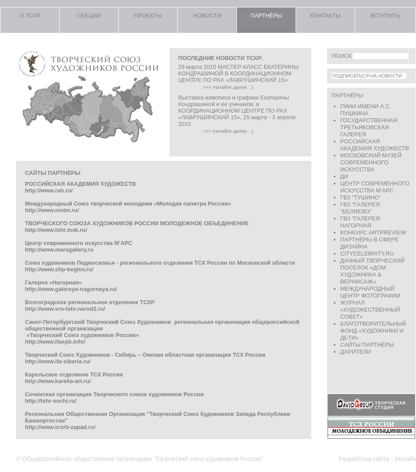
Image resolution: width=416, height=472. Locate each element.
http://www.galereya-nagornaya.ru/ (71, 289)
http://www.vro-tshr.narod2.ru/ (66, 308)
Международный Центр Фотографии (370, 292)
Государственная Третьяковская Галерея (368, 127)
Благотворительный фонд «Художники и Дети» (373, 330)
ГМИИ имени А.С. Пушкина (365, 110)
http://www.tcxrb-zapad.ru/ (61, 427)
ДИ (344, 176)
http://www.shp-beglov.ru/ (59, 269)
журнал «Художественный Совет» (370, 309)
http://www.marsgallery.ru (59, 249)
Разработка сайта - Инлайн (377, 458)
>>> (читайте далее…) (228, 87)
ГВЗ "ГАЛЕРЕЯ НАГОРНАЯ (360, 222)
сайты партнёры (367, 344)
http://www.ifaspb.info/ (55, 341)
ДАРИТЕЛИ (355, 351)
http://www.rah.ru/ (49, 190)
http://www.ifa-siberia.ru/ (58, 361)
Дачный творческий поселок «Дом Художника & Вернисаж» (372, 271)
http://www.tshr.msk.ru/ (56, 230)
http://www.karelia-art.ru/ (58, 381)
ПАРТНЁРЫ (347, 95)
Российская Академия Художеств (374, 145)
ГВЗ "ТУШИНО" (360, 197)
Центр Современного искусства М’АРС (374, 187)
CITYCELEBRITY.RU (367, 253)
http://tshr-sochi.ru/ (51, 400)
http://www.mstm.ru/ (52, 210)
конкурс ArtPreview (373, 232)
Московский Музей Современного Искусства (371, 162)
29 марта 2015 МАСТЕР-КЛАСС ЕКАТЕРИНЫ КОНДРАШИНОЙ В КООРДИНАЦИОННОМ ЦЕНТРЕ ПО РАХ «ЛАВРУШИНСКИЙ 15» (238, 73)
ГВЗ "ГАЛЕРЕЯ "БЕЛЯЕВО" (360, 208)
